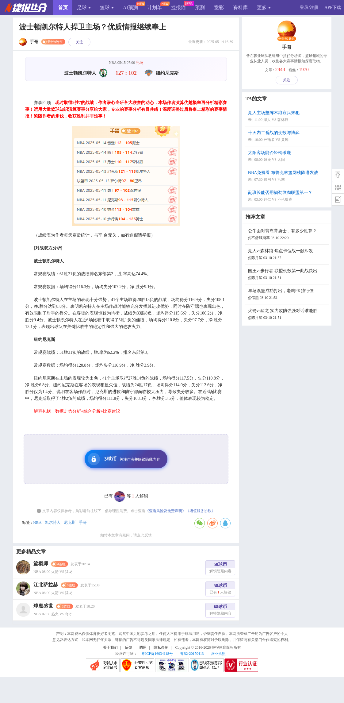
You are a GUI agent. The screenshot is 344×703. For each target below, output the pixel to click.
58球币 (220, 568)
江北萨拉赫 (45, 584)
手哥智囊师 (286, 39)
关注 (79, 42)
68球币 (220, 611)
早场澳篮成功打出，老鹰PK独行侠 (287, 294)
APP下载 (332, 7)
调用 (143, 647)
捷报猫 (178, 7)
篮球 (107, 7)
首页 (63, 7)
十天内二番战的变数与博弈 (287, 136)
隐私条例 (161, 647)
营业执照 (218, 653)
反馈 (128, 647)
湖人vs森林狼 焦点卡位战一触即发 (287, 255)
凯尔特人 (53, 522)
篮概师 (40, 563)
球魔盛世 (43, 605)
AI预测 (130, 7)
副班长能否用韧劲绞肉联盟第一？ (287, 196)
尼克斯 (70, 522)
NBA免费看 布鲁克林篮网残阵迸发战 (287, 176)
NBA (37, 522)
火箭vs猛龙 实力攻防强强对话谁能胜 (287, 314)
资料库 (240, 7)
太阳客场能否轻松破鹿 (287, 156)
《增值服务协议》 (200, 511)
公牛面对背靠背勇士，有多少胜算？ (287, 235)
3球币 (124, 459)
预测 (200, 7)
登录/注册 (309, 7)
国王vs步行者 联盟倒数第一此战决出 (287, 274)
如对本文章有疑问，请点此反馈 (126, 535)
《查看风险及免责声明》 (165, 511)
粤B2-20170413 (192, 653)
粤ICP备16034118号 (157, 653)
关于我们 (110, 647)
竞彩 (219, 7)
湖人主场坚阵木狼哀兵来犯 (287, 116)
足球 (84, 7)
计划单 (154, 7)
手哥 (83, 522)
